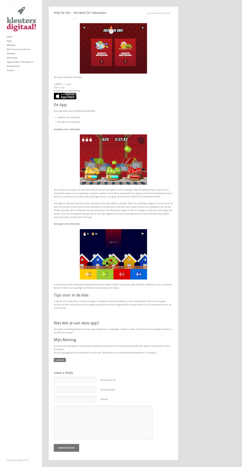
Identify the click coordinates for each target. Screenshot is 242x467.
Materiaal (11, 45)
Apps (9, 41)
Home (9, 37)
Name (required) (107, 380)
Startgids (11, 53)
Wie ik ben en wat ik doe (18, 49)
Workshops (12, 58)
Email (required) (107, 390)
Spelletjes (60, 360)
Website (104, 399)
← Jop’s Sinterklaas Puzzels (157, 13)
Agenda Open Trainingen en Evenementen (20, 64)
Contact (10, 70)
